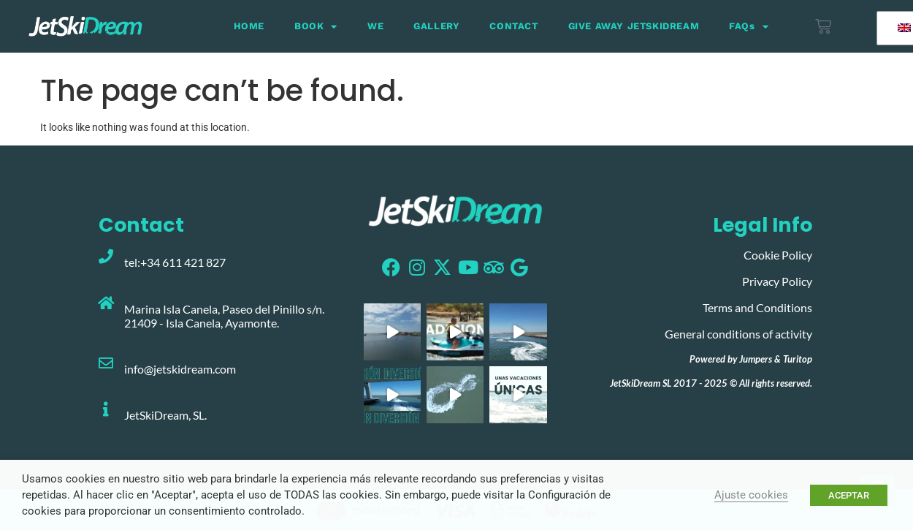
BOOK (315, 27)
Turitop (797, 359)
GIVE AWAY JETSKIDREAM (634, 25)
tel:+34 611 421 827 (175, 262)
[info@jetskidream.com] (106, 363)
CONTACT (513, 25)
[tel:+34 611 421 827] (106, 256)
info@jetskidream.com (180, 369)
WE (375, 25)
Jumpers (755, 359)
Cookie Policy (778, 255)
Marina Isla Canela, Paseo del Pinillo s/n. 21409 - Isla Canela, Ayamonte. (224, 316)
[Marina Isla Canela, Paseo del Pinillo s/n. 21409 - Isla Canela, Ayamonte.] (106, 303)
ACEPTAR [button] (848, 495)
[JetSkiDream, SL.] (106, 409)
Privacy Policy (777, 281)
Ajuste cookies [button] (751, 494)
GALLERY (436, 25)
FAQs (748, 27)
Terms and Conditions (757, 307)
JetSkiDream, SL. (165, 415)
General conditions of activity (738, 334)
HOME (249, 25)
